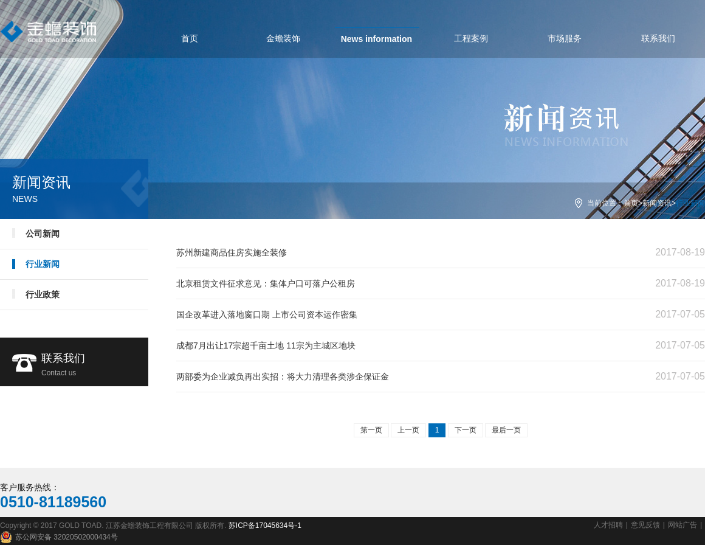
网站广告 (682, 525)
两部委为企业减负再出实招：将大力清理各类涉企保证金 (282, 376)
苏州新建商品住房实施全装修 (231, 252)
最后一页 (506, 430)
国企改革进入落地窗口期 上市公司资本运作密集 (266, 314)
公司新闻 (43, 233)
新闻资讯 (657, 203)
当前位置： (605, 203)
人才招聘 (608, 525)
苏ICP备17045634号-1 (265, 525)
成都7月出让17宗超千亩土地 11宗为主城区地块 (266, 345)
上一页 (408, 430)
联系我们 (94, 366)
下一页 (465, 430)
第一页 (371, 430)
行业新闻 (43, 264)
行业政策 (43, 294)
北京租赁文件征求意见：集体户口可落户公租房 (265, 283)
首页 (631, 203)
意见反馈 (645, 525)
